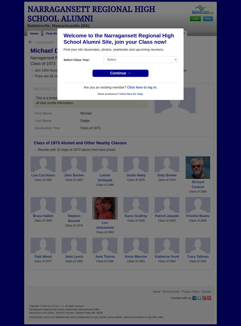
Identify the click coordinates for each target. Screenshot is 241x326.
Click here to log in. (142, 87)
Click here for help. (131, 93)
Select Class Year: (77, 60)
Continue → (120, 73)
